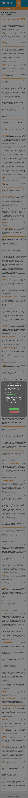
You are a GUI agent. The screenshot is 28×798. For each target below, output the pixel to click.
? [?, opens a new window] (10, 392)
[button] (14, 394)
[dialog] (14, 399)
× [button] (24, 382)
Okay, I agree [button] (14, 408)
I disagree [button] (14, 411)
